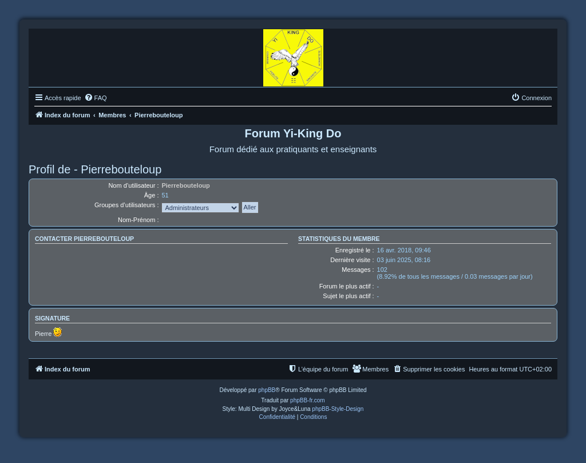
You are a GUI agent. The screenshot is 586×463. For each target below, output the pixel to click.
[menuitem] (95, 98)
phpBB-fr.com (307, 400)
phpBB (266, 390)
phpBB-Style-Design (337, 409)
